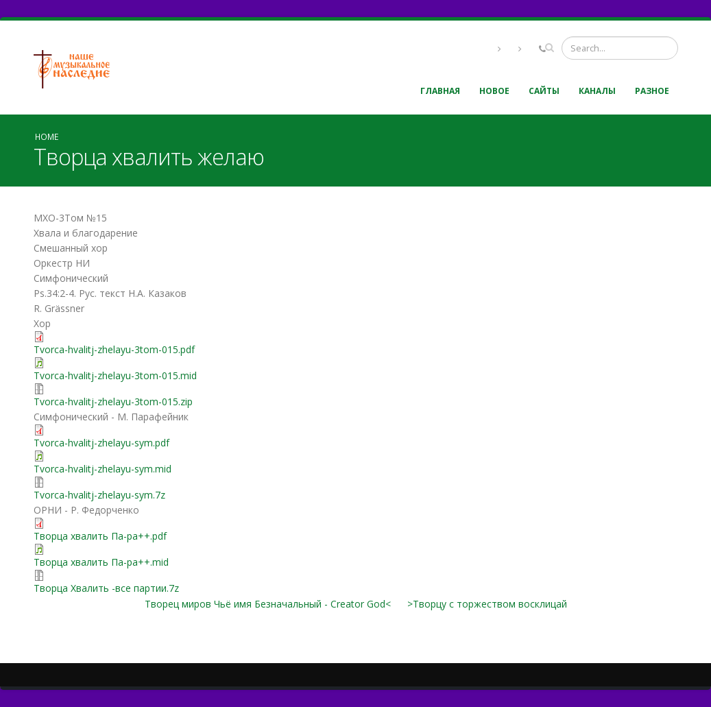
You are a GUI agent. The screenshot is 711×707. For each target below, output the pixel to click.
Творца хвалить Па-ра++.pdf (100, 535)
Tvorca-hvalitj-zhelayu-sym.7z (99, 494)
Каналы (597, 91)
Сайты (544, 91)
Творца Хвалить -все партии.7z (106, 588)
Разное (652, 91)
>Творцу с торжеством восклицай (487, 603)
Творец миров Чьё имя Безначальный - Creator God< (268, 603)
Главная (440, 91)
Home (46, 136)
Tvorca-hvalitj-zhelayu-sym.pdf (101, 442)
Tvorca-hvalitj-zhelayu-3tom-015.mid (115, 375)
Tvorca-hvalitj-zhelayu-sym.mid (102, 468)
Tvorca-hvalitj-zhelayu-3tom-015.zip (113, 401)
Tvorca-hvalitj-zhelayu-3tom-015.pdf (114, 349)
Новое (494, 91)
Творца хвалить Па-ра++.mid (101, 561)
